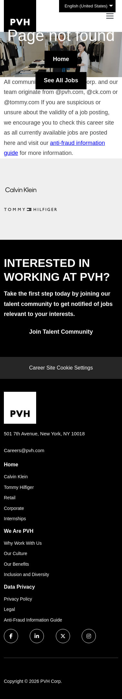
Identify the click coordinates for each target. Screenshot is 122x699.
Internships (15, 518)
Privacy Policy (18, 599)
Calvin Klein (16, 476)
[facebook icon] (11, 636)
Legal (9, 609)
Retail (9, 497)
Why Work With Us (23, 543)
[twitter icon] (63, 636)
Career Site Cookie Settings (61, 367)
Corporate (14, 508)
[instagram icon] (89, 636)
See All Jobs (61, 80)
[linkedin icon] (37, 636)
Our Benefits (16, 564)
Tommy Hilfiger (19, 487)
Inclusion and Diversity (26, 574)
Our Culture (15, 553)
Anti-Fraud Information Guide (33, 620)
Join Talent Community (61, 332)
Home (61, 59)
